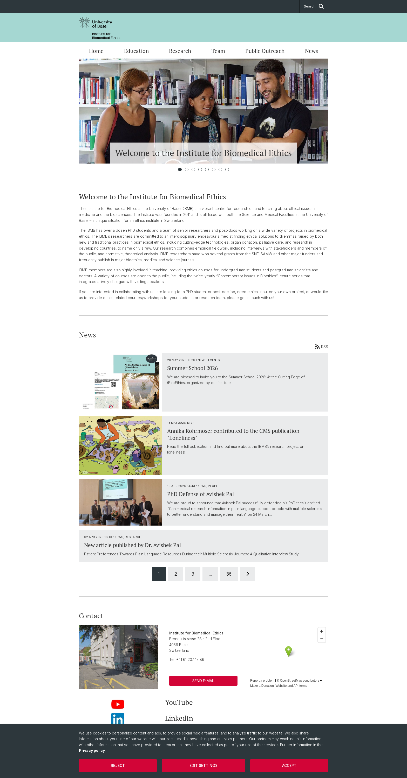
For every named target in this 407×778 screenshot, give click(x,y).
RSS (321, 346)
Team (218, 50)
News (311, 50)
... (210, 574)
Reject (118, 765)
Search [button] (314, 6)
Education (136, 50)
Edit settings (203, 765)
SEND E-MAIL (203, 680)
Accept (289, 765)
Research (180, 50)
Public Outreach (264, 50)
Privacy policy (92, 750)
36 (229, 574)
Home (96, 50)
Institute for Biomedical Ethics (106, 36)
